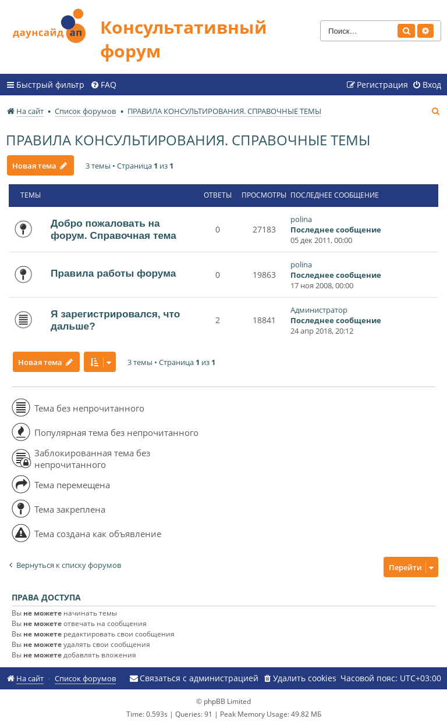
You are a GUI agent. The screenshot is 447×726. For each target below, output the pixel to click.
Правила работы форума (113, 273)
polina (301, 219)
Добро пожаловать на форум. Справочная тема (113, 229)
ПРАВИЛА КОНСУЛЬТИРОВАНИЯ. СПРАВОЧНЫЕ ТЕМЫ (188, 139)
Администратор (318, 310)
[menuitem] (103, 84)
